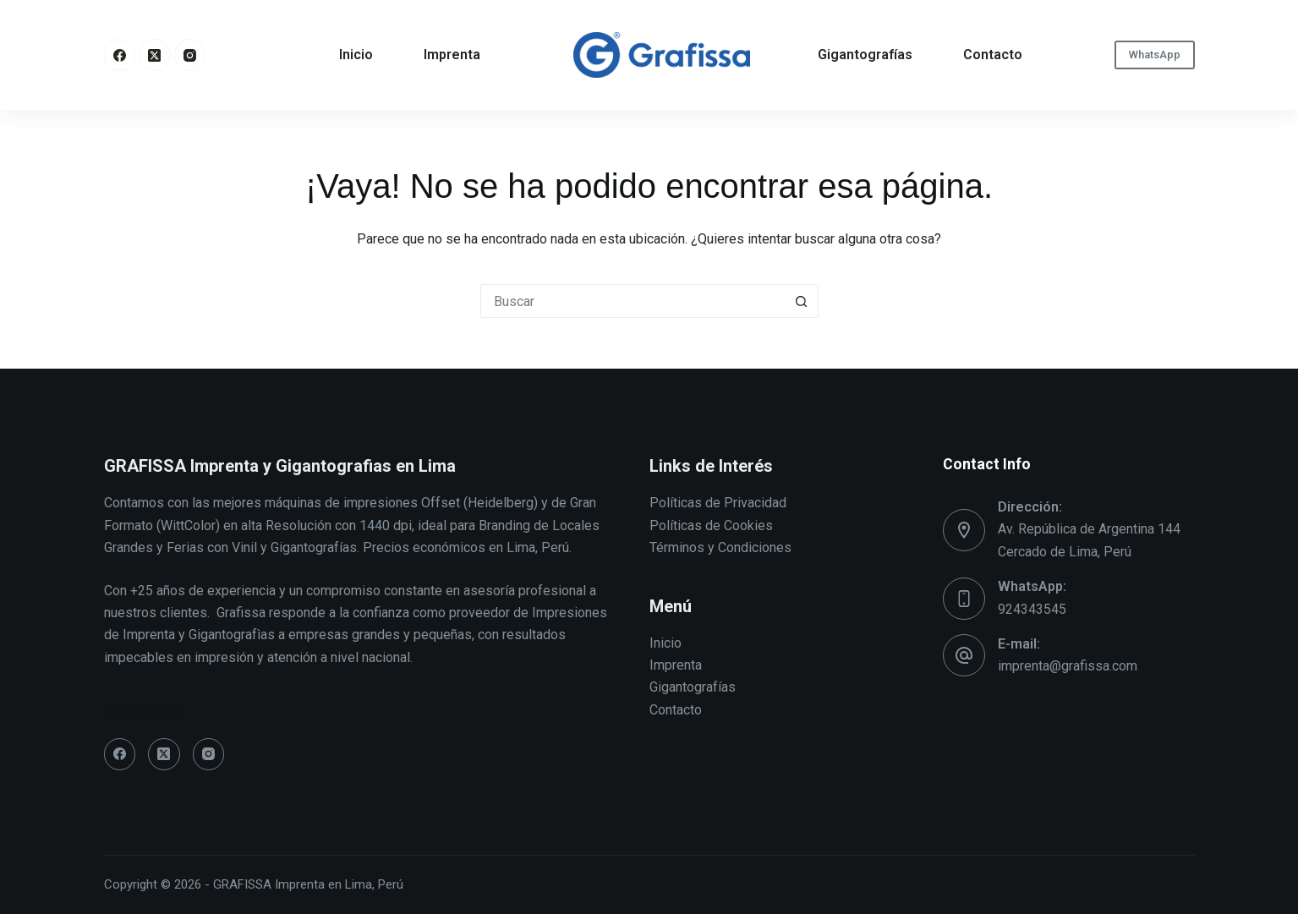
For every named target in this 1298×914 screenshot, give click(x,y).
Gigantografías (865, 55)
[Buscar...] (632, 301)
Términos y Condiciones (720, 547)
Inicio (356, 55)
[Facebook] (120, 55)
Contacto (992, 55)
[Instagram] (190, 55)
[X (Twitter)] (155, 55)
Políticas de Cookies (711, 525)
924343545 (1032, 609)
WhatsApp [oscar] (1154, 54)
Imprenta (452, 55)
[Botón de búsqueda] (802, 301)
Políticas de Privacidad (717, 503)
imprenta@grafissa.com (1067, 666)
